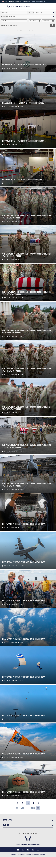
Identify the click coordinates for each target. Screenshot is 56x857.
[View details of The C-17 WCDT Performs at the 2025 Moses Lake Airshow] (28, 512)
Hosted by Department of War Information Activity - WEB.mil (28, 854)
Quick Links (7, 819)
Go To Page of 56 (25, 808)
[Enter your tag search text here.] (14, 20)
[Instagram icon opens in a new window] (23, 849)
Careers (6, 824)
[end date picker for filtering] (48, 20)
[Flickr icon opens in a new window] (28, 849)
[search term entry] (14, 12)
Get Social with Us (28, 833)
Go (38, 808)
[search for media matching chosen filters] (52, 25)
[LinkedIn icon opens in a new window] (33, 849)
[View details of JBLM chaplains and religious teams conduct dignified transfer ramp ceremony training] (28, 206)
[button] (38, 1)
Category (4, 16)
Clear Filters (20, 31)
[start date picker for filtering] (35, 20)
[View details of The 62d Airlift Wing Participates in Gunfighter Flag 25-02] (28, 53)
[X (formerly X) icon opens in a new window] (38, 849)
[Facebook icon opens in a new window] (18, 849)
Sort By (31, 12)
